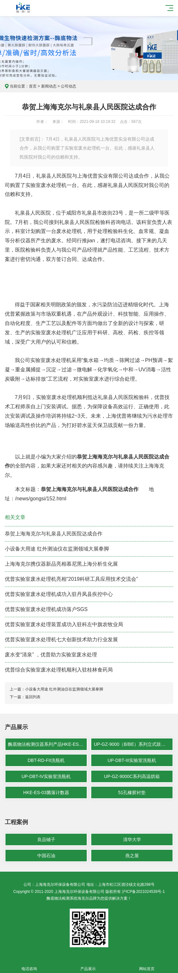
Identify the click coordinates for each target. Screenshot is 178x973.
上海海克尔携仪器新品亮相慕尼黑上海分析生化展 (61, 564)
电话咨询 (29, 965)
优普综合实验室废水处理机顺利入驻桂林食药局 (59, 669)
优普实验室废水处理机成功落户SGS (46, 609)
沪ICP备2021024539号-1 (143, 891)
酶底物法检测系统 (62, 898)
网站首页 (147, 965)
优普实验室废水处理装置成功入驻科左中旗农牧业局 (64, 624)
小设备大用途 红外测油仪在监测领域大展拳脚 (57, 548)
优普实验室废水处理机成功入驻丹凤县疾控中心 (59, 594)
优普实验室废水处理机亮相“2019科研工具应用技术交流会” (71, 579)
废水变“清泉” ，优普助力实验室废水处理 (51, 654)
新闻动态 (49, 86)
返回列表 (32, 697)
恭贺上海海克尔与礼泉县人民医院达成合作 (53, 533)
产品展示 (88, 965)
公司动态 (68, 86)
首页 (33, 86)
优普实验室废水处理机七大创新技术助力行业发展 (61, 639)
